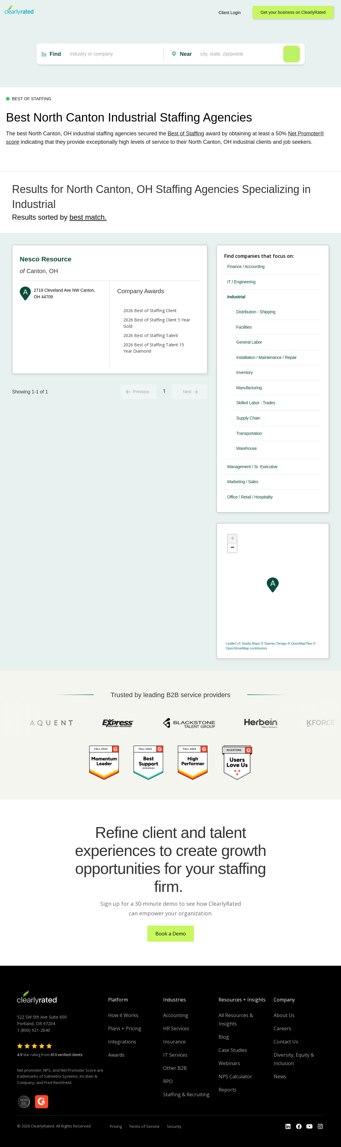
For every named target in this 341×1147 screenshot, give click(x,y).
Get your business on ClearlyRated (292, 12)
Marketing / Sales (242, 481)
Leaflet (231, 643)
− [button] (232, 547)
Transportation (249, 433)
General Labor (249, 342)
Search (291, 54)
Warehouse (246, 448)
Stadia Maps (251, 643)
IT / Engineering (241, 281)
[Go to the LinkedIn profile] (288, 1126)
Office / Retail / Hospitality (250, 497)
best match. (88, 217)
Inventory (244, 372)
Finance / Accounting (245, 266)
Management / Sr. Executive (252, 466)
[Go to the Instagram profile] (320, 1126)
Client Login (230, 12)
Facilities (244, 327)
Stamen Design (275, 643)
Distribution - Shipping (255, 311)
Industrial (236, 296)
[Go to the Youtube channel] (309, 1126)
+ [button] (232, 538)
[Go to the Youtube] (298, 1126)
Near (186, 54)
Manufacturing (249, 387)
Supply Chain (248, 418)
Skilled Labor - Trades (255, 402)
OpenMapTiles (301, 643)
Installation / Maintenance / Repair (266, 357)
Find (55, 54)
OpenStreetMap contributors (246, 648)
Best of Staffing (186, 134)
